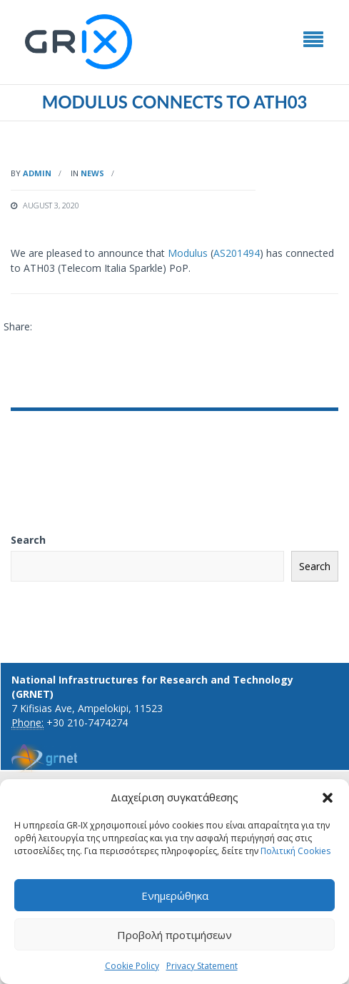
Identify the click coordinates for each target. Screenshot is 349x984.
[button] (327, 798)
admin (37, 173)
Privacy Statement (202, 966)
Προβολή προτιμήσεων (174, 935)
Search (28, 540)
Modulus (188, 253)
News (92, 173)
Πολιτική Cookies (295, 851)
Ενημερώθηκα (174, 895)
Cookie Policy (132, 966)
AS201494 (236, 253)
